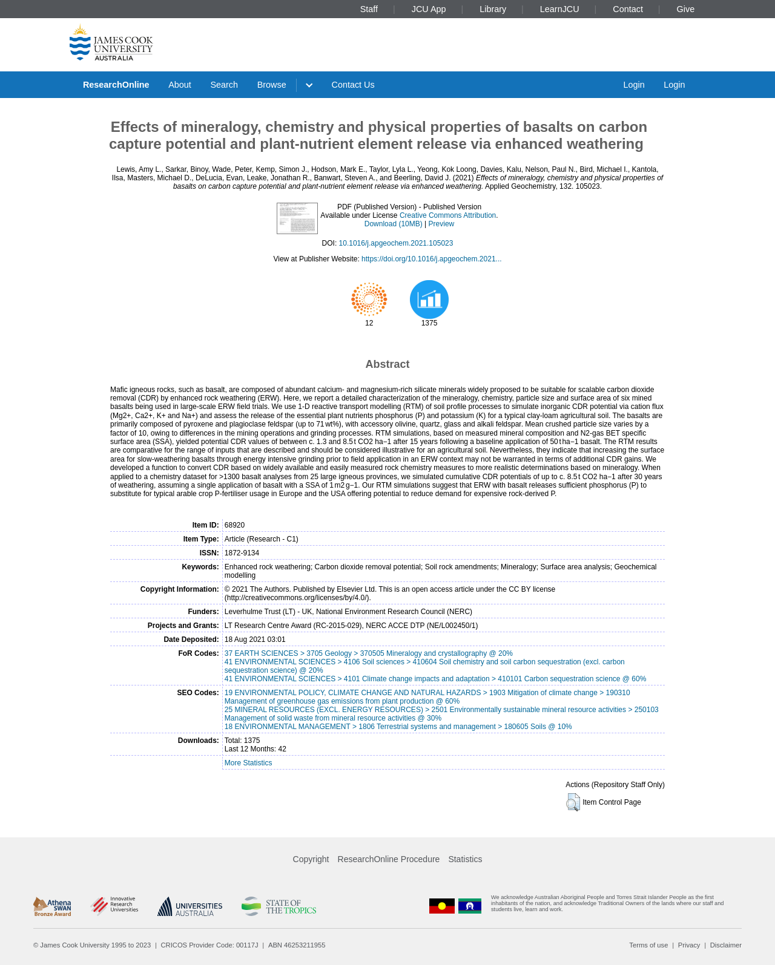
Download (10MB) (393, 224)
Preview (442, 224)
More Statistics (248, 763)
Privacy (689, 945)
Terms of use (648, 945)
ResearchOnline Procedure (389, 859)
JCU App (429, 9)
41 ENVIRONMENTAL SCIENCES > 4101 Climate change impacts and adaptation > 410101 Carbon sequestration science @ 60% (436, 679)
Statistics (465, 859)
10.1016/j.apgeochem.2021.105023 (396, 243)
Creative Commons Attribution (448, 215)
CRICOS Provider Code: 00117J (210, 945)
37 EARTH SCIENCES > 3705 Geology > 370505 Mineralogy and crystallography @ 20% (369, 653)
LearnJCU (559, 9)
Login (633, 85)
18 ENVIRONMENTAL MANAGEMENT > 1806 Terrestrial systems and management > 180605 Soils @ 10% (398, 726)
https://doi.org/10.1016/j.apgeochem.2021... (431, 259)
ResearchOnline (116, 85)
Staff (369, 9)
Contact (628, 9)
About (179, 85)
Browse (271, 85)
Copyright (311, 859)
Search (224, 85)
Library (493, 9)
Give (686, 9)
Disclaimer (726, 945)
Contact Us (353, 85)
